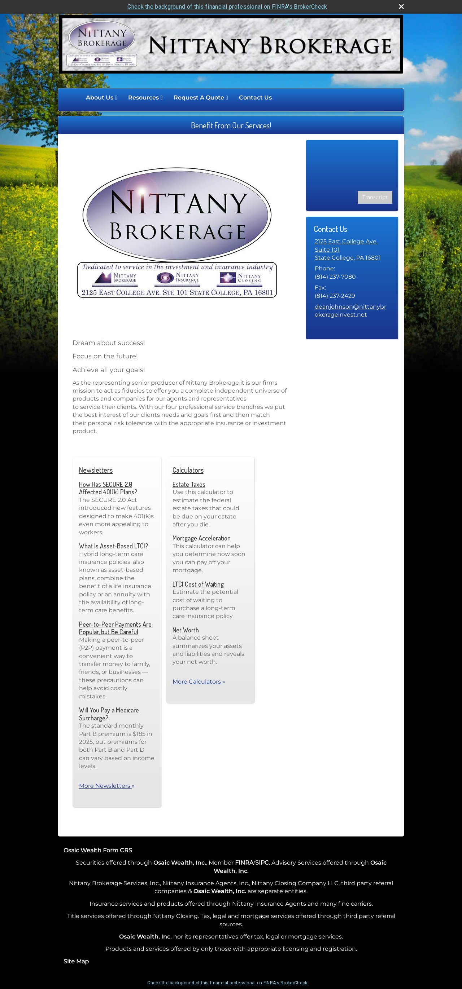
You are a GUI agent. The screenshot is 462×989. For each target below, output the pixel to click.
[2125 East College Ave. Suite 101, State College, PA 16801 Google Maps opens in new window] (352, 250)
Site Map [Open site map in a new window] (76, 961)
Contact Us (255, 97)
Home (72, 97)
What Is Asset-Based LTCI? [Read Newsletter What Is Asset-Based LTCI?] (113, 546)
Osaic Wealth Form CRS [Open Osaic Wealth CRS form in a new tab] (98, 850)
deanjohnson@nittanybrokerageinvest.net (350, 310)
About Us (99, 97)
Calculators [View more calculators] (188, 469)
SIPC (262, 862)
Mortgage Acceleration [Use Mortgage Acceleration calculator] (202, 538)
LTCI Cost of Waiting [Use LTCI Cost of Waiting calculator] (198, 584)
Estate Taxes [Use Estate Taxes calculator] (189, 484)
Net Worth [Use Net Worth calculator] (186, 630)
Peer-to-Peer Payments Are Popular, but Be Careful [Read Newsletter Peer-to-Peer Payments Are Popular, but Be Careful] (115, 628)
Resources (143, 97)
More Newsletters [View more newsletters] (107, 785)
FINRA (244, 862)
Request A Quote (199, 97)
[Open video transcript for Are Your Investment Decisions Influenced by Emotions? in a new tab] (375, 197)
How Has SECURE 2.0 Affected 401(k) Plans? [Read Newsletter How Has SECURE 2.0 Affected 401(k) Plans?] (108, 488)
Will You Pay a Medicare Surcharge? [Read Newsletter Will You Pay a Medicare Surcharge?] (109, 714)
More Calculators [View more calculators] (199, 681)
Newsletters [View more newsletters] (96, 469)
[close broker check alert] (401, 6)
